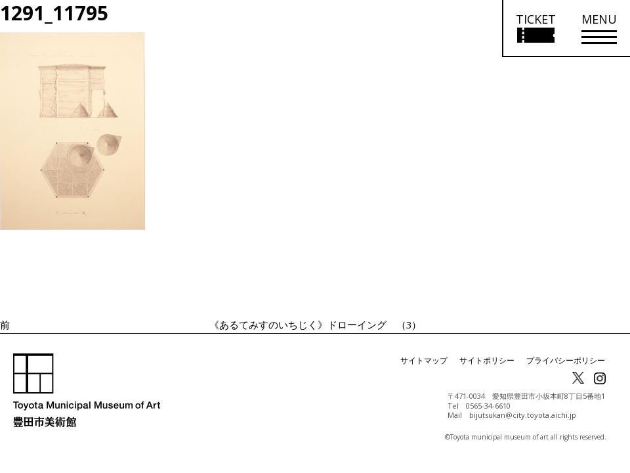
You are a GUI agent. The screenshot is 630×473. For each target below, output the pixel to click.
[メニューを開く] (599, 28)
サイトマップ (424, 360)
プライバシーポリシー (565, 360)
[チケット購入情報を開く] (535, 28)
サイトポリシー (486, 360)
